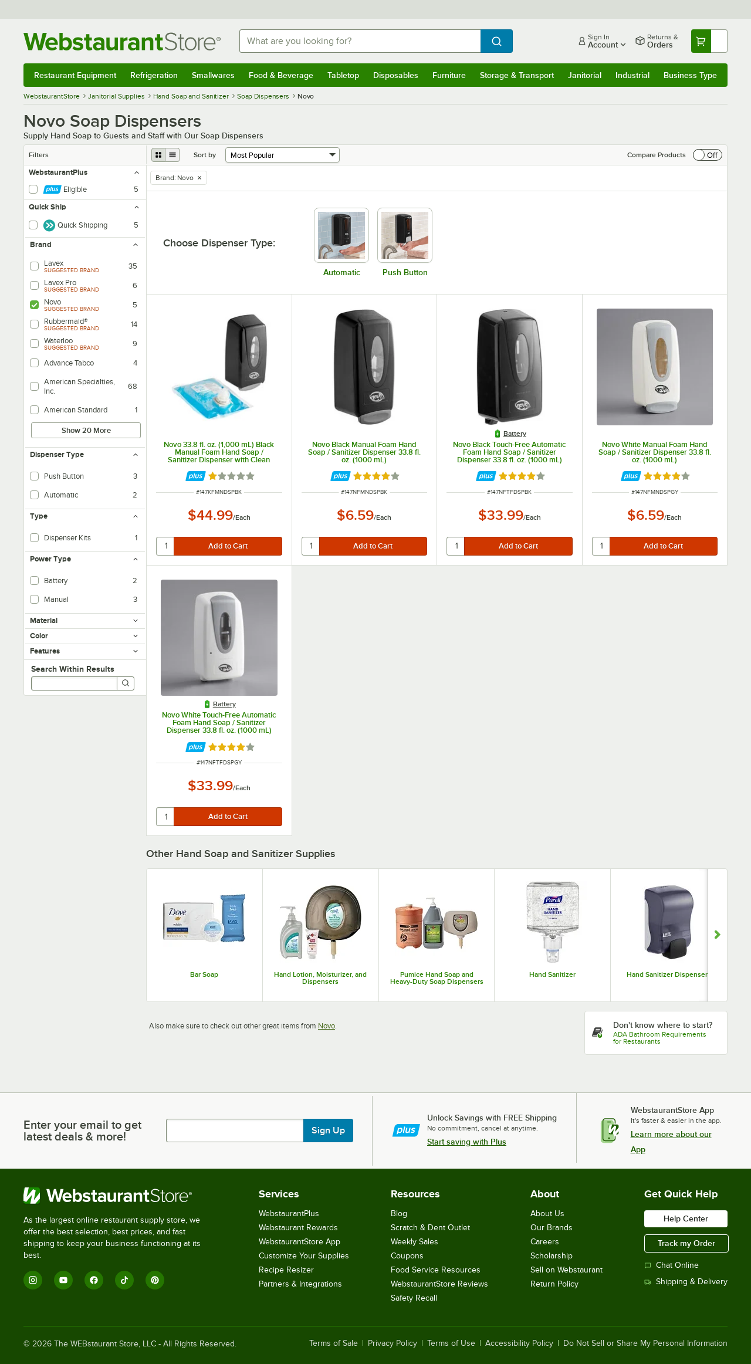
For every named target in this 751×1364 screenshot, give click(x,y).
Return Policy (554, 1284)
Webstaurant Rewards (298, 1227)
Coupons (407, 1255)
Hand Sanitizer (552, 974)
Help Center (686, 1218)
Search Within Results (72, 668)
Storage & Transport (517, 75)
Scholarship (551, 1255)
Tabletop (343, 75)
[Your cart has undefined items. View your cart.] (709, 41)
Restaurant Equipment (75, 75)
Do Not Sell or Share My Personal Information (645, 1343)
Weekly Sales (414, 1241)
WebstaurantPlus (289, 1213)
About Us (547, 1213)
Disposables (395, 75)
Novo (326, 1025)
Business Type (690, 75)
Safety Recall (414, 1298)
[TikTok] (124, 1280)
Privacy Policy (392, 1343)
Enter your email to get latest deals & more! (82, 1130)
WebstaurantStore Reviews (439, 1284)
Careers (544, 1241)
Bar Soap (204, 974)
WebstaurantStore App (299, 1241)
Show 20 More (86, 430)
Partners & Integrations (300, 1284)
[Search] (125, 683)
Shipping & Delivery (686, 1281)
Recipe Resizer (286, 1269)
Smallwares (213, 75)
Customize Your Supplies (304, 1255)
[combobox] (360, 41)
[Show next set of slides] (717, 935)
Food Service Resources (436, 1269)
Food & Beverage (281, 75)
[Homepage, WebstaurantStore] (122, 41)
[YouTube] (63, 1280)
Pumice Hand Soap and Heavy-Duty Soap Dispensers (436, 978)
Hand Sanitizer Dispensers (669, 974)
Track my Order (686, 1243)
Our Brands (551, 1227)
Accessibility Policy (519, 1343)
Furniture (449, 75)
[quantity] (165, 546)
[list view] (172, 155)
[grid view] (158, 155)
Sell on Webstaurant (566, 1269)
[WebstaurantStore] (119, 1195)
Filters (39, 155)
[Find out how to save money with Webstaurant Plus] (195, 476)
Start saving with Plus (466, 1141)
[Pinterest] (155, 1280)
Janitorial (584, 75)
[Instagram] (32, 1280)
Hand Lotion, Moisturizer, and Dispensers (320, 978)
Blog (399, 1213)
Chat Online (671, 1265)
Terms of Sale (333, 1343)
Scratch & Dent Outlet (430, 1227)
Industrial (632, 75)
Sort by (205, 155)
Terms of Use (451, 1343)
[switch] (707, 155)
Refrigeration (154, 75)
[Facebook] (93, 1280)
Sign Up (328, 1130)
